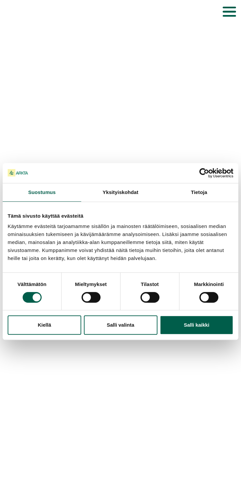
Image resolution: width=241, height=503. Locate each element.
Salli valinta (120, 325)
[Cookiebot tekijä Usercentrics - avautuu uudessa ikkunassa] (204, 173)
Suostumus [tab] (42, 192)
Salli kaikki (196, 325)
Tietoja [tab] (199, 192)
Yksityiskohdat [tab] (120, 192)
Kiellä (44, 325)
